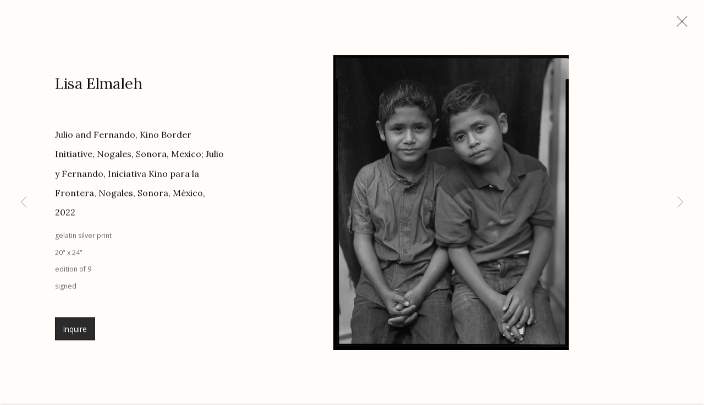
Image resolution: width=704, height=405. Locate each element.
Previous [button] (23, 202)
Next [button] (680, 202)
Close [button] (687, 25)
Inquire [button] (75, 335)
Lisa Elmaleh (98, 89)
